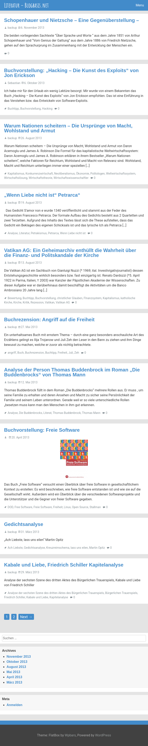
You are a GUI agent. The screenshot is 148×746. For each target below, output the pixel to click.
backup (12, 27)
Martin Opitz (97, 547)
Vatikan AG (63, 302)
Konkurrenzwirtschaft (39, 173)
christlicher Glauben (69, 298)
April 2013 (14, 677)
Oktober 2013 (17, 661)
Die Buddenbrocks (30, 412)
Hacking (47, 108)
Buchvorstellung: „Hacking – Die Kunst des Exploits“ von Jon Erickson (71, 73)
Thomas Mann (91, 412)
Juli (70, 352)
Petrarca (53, 233)
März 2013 (14, 682)
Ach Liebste (15, 547)
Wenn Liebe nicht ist (73, 233)
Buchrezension (34, 352)
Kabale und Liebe (37, 597)
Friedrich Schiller (14, 597)
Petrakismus (39, 233)
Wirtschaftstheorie (40, 177)
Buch (20, 352)
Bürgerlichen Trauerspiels (121, 593)
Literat (47, 412)
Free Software (23, 507)
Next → (26, 617)
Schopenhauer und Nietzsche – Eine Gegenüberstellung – (71, 20)
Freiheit (62, 352)
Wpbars (70, 735)
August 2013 (16, 667)
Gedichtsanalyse (23, 524)
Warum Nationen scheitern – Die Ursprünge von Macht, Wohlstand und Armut (68, 128)
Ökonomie (82, 173)
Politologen (97, 173)
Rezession (37, 302)
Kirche (17, 302)
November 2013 (19, 656)
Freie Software (43, 507)
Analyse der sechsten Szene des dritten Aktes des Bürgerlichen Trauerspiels (56, 593)
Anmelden (14, 705)
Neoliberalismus (64, 173)
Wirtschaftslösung (15, 177)
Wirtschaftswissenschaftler (71, 177)
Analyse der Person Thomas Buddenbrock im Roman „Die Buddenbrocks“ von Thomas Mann (72, 372)
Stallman (95, 507)
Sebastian (14, 83)
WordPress (103, 735)
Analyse (13, 233)
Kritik (26, 302)
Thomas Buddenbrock (67, 412)
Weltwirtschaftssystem (120, 173)
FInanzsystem (93, 298)
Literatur (24, 233)
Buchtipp (13, 108)
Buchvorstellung (30, 108)
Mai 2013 (13, 672)
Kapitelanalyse (59, 597)
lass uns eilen (79, 547)
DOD (10, 507)
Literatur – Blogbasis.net (26, 5)
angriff (12, 352)
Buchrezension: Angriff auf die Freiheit (49, 319)
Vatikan (49, 302)
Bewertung (14, 298)
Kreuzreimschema (57, 547)
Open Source (80, 507)
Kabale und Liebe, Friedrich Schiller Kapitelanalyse (63, 565)
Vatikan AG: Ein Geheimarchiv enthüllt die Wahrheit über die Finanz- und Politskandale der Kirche (70, 253)
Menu (140, 5)
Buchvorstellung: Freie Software (42, 430)
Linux (67, 507)
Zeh (76, 352)
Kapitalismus (16, 173)
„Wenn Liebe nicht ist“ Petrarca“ (42, 195)
